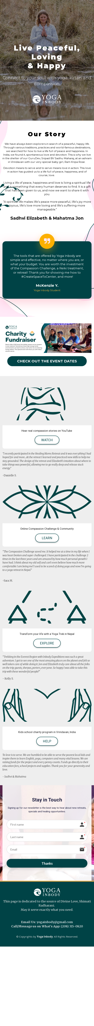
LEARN (47, 538)
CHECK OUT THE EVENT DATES (47, 361)
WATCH (47, 440)
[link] (38, 277)
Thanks (47, 864)
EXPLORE (47, 643)
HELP (47, 741)
